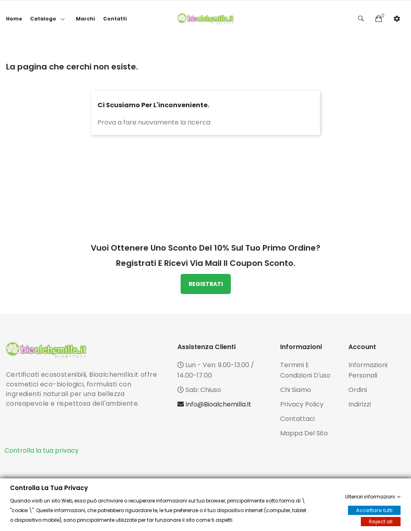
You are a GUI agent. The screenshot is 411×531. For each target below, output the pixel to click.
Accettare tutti (374, 510)
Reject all (381, 521)
